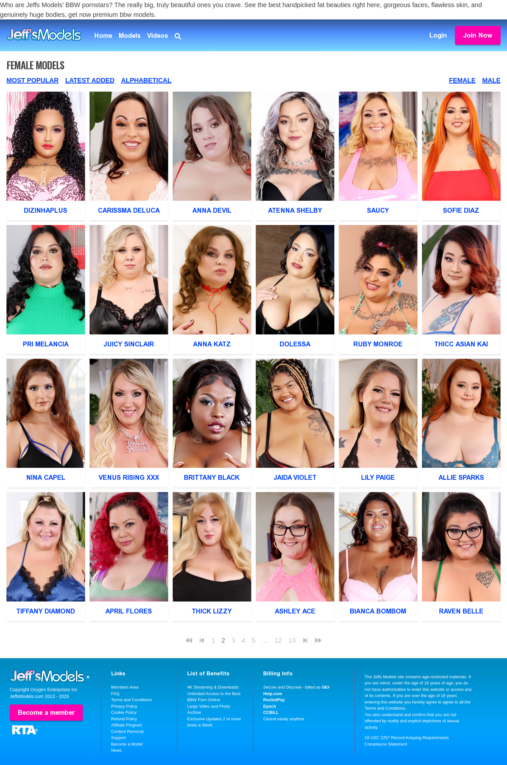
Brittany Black (212, 477)
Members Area (125, 687)
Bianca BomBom (378, 611)
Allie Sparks (461, 477)
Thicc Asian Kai (461, 344)
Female (462, 80)
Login (438, 35)
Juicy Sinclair (128, 344)
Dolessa (295, 344)
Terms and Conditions (131, 699)
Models (130, 35)
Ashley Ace (295, 611)
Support (118, 737)
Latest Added (89, 80)
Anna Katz (212, 344)
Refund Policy (124, 718)
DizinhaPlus (45, 210)
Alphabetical (146, 80)
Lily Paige (378, 477)
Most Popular (32, 80)
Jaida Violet (295, 477)
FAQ (115, 693)
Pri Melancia (46, 344)
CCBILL (271, 712)
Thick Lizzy (212, 611)
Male (491, 80)
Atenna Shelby (295, 210)
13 (292, 640)
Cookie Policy (124, 712)
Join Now (477, 35)
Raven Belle (461, 611)
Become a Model (127, 744)
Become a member (46, 712)
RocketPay (274, 699)
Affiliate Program (126, 725)
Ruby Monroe (378, 344)
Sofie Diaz (461, 210)
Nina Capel (45, 477)
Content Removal (127, 731)
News (116, 750)
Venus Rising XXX (129, 477)
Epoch (269, 706)
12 (278, 640)
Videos (157, 35)
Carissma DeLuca (129, 210)
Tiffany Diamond (45, 611)
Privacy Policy (124, 706)
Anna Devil (212, 210)
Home (103, 35)
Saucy (378, 210)
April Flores (128, 611)
